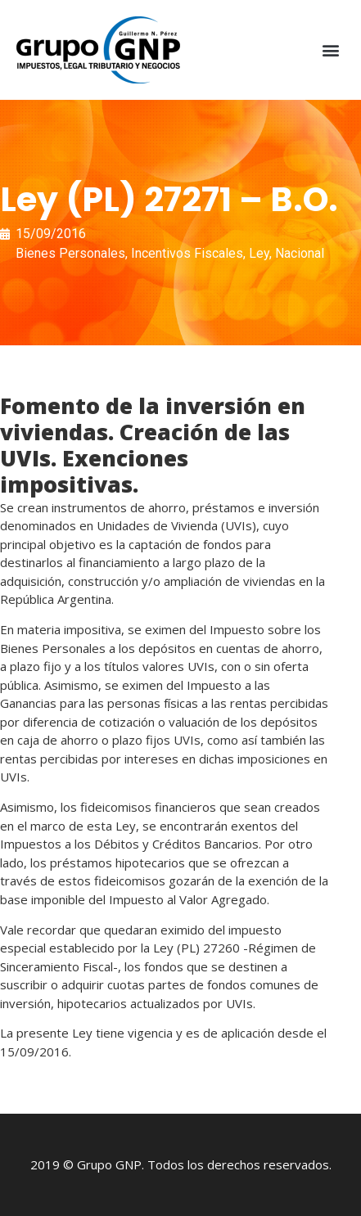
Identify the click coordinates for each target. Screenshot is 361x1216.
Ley (259, 253)
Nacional (299, 253)
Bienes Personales (70, 253)
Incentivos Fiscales (187, 253)
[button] (331, 50)
